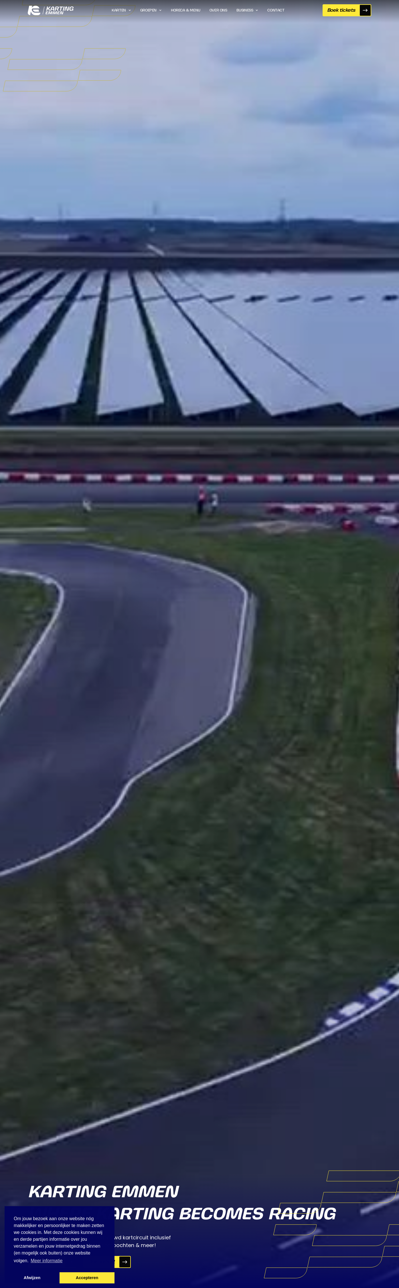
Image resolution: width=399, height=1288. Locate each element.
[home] (51, 10)
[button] (121, 10)
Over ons (218, 10)
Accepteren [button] (87, 1277)
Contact (275, 10)
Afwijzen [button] (32, 1277)
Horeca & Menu (185, 10)
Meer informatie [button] (46, 1260)
